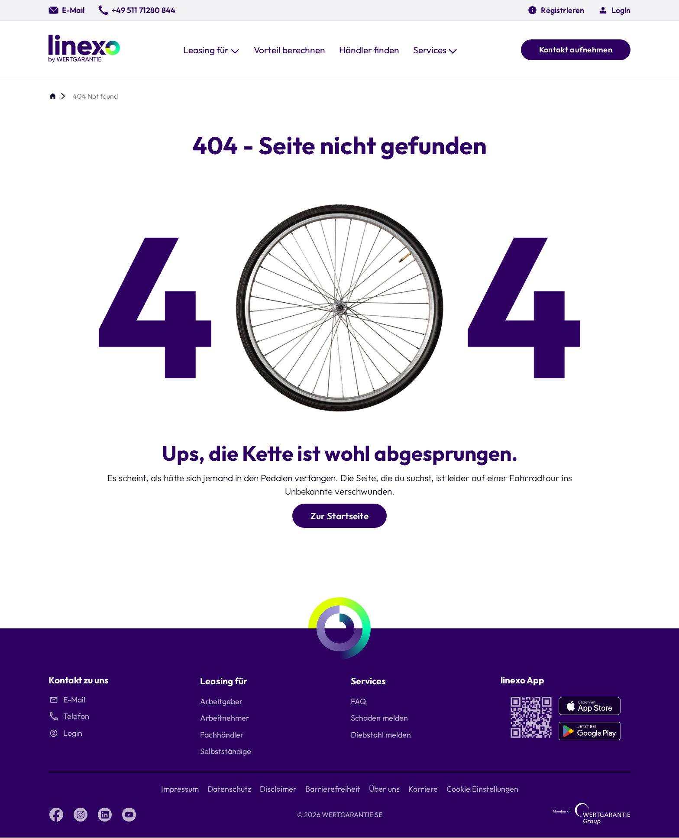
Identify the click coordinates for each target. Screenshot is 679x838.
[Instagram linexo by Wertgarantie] (80, 814)
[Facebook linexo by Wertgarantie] (56, 814)
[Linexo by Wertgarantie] (84, 50)
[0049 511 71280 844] (136, 10)
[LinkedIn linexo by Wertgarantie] (105, 814)
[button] (211, 49)
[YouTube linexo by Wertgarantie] (129, 814)
